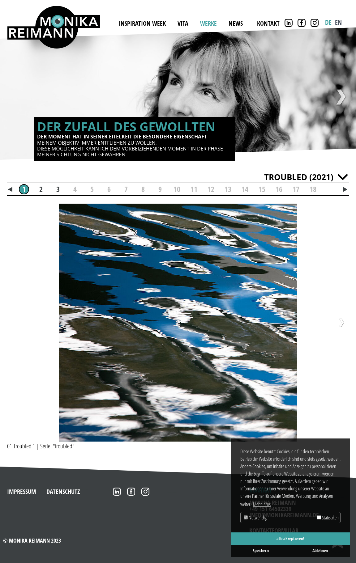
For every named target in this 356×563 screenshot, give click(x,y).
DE (328, 22)
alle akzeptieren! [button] (290, 538)
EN (338, 22)
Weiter (340, 97)
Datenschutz (63, 489)
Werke (208, 23)
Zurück (15, 97)
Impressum (21, 489)
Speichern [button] (261, 550)
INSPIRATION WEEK (142, 23)
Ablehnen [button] (320, 550)
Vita (183, 23)
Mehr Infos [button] (262, 504)
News (236, 23)
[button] (12, 321)
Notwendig (255, 517)
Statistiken (328, 517)
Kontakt (268, 23)
